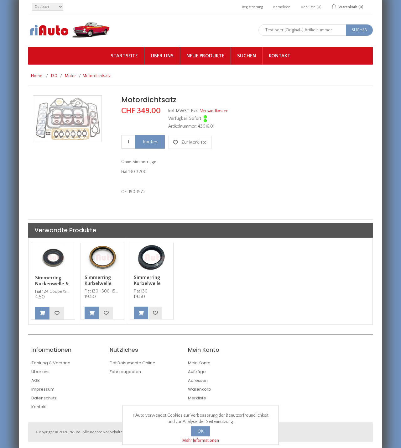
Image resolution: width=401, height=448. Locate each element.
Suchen (246, 56)
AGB (35, 380)
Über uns (162, 56)
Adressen (198, 380)
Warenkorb (199, 389)
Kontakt (279, 56)
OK (201, 431)
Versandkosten (214, 110)
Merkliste (197, 398)
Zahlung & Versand (50, 363)
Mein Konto (199, 363)
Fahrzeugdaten (125, 372)
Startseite (124, 56)
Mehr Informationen (200, 440)
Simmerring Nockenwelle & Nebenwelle (52, 284)
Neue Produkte (205, 56)
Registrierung (252, 7)
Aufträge (197, 372)
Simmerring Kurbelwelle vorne (147, 283)
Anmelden (281, 7)
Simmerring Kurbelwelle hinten (98, 283)
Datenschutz (44, 398)
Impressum (43, 389)
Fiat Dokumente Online (132, 363)
